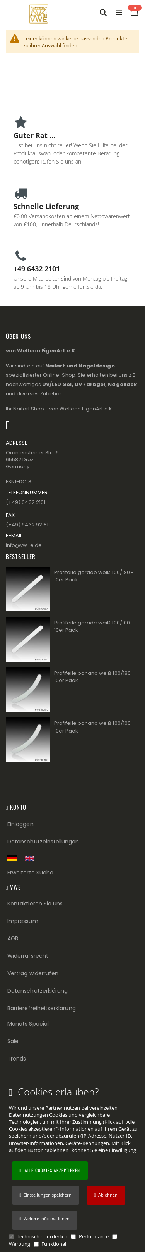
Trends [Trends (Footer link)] (16, 1058)
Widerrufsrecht (27, 956)
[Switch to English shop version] (31, 858)
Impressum (22, 921)
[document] (73, 1166)
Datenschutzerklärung (37, 991)
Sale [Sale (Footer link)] (13, 1041)
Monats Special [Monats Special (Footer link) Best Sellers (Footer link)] (28, 1024)
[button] (44, 1220)
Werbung (19, 1243)
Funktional (53, 1243)
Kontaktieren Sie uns (35, 903)
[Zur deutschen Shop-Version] (14, 858)
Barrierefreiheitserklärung (41, 1008)
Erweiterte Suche (30, 872)
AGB (12, 938)
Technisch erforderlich (42, 1236)
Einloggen (20, 824)
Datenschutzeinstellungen (43, 841)
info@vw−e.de (24, 545)
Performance (94, 1236)
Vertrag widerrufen (32, 973)
